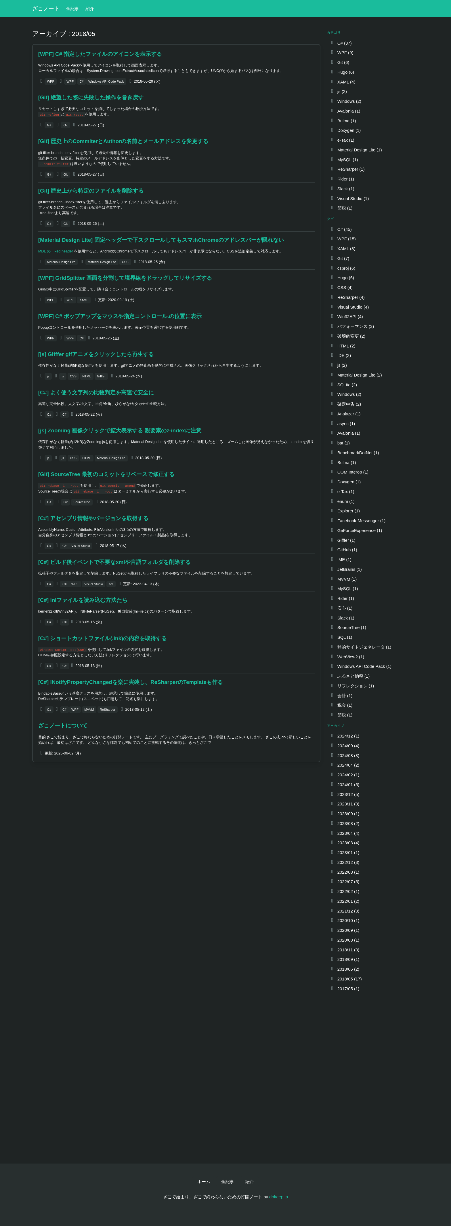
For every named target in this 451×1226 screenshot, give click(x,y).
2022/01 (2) (344, 901)
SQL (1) (341, 637)
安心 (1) (341, 608)
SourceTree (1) (348, 627)
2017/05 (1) (344, 988)
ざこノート (46, 8)
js (48, 376)
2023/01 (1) (344, 852)
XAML (83, 300)
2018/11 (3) (344, 949)
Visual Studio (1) (349, 198)
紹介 (89, 8)
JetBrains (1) (346, 569)
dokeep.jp (278, 1196)
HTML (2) (342, 345)
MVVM (89, 709)
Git (49, 125)
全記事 (72, 8)
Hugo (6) (342, 72)
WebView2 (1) (347, 656)
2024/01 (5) (344, 784)
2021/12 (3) (344, 910)
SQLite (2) (343, 384)
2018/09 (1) (344, 959)
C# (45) (341, 229)
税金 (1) (341, 705)
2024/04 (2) (344, 765)
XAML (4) (342, 81)
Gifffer (101, 376)
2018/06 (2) (344, 969)
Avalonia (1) (345, 111)
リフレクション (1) (352, 685)
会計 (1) (341, 695)
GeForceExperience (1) (356, 530)
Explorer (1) (345, 510)
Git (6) (339, 62)
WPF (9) (341, 52)
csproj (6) (342, 268)
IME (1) (340, 559)
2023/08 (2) (344, 823)
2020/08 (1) (344, 940)
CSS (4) (341, 287)
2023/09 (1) (344, 813)
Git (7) (339, 258)
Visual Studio (80, 546)
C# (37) (341, 43)
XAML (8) (342, 248)
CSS (125, 262)
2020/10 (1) (344, 920)
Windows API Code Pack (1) (360, 666)
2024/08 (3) (344, 755)
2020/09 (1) (344, 930)
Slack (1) (342, 188)
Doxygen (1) (345, 130)
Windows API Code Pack (106, 81)
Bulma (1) (343, 120)
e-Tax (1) (342, 140)
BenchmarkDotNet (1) (354, 452)
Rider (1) (342, 178)
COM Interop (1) (349, 472)
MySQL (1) (344, 159)
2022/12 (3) (344, 862)
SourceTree (81, 502)
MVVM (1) (343, 579)
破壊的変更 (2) (347, 336)
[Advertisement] (176, 809)
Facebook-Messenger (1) (357, 520)
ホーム (203, 1181)
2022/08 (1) (344, 872)
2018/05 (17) (346, 978)
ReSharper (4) (347, 297)
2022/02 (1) (344, 891)
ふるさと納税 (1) (350, 676)
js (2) (338, 91)
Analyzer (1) (345, 413)
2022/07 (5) (344, 881)
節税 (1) (341, 208)
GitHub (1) (343, 549)
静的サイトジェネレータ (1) (360, 647)
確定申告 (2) (345, 404)
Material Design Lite (61, 262)
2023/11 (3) (344, 803)
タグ (330, 219)
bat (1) (340, 442)
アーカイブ (336, 725)
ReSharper (107, 709)
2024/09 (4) (344, 745)
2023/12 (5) (344, 794)
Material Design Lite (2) (356, 374)
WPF (50, 81)
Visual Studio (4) (349, 307)
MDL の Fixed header (55, 251)
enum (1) (342, 501)
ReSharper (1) (347, 169)
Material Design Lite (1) (356, 149)
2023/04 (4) (344, 833)
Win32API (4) (346, 316)
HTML (86, 376)
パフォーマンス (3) (352, 326)
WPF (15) (343, 238)
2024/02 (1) (344, 774)
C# (81, 81)
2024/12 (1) (344, 735)
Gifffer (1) (342, 540)
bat (111, 584)
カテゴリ (334, 32)
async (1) (342, 423)
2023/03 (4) (344, 842)
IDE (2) (340, 355)
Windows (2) (345, 101)
